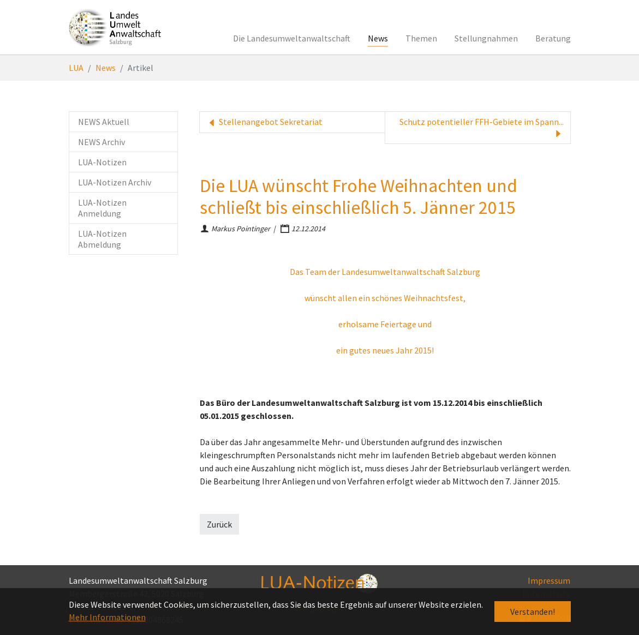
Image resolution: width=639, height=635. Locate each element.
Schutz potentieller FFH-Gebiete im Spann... (481, 127)
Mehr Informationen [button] (107, 617)
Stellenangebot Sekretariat (264, 122)
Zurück (219, 524)
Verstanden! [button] (532, 611)
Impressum (549, 580)
